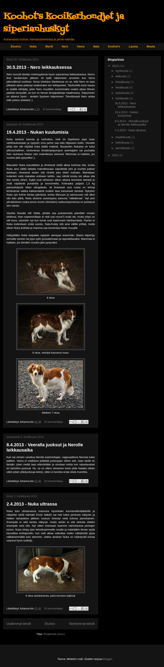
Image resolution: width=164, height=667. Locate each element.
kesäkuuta (122, 87)
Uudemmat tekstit (18, 623)
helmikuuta (122, 142)
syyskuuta (122, 70)
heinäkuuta (122, 82)
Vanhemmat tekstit (82, 623)
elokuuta (121, 76)
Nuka (33, 46)
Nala (96, 46)
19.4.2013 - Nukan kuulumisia (37, 132)
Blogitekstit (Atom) (54, 634)
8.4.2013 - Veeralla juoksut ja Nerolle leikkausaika (131, 122)
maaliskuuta (123, 137)
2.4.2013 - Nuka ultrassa (31, 504)
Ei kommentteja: (53, 109)
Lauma (133, 46)
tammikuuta (123, 148)
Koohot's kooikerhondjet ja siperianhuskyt (63, 23)
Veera (80, 46)
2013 (115, 66)
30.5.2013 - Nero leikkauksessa (39, 67)
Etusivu (16, 46)
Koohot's (114, 46)
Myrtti (49, 46)
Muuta (151, 46)
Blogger (107, 659)
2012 (115, 155)
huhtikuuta (122, 98)
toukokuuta (122, 93)
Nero (65, 46)
